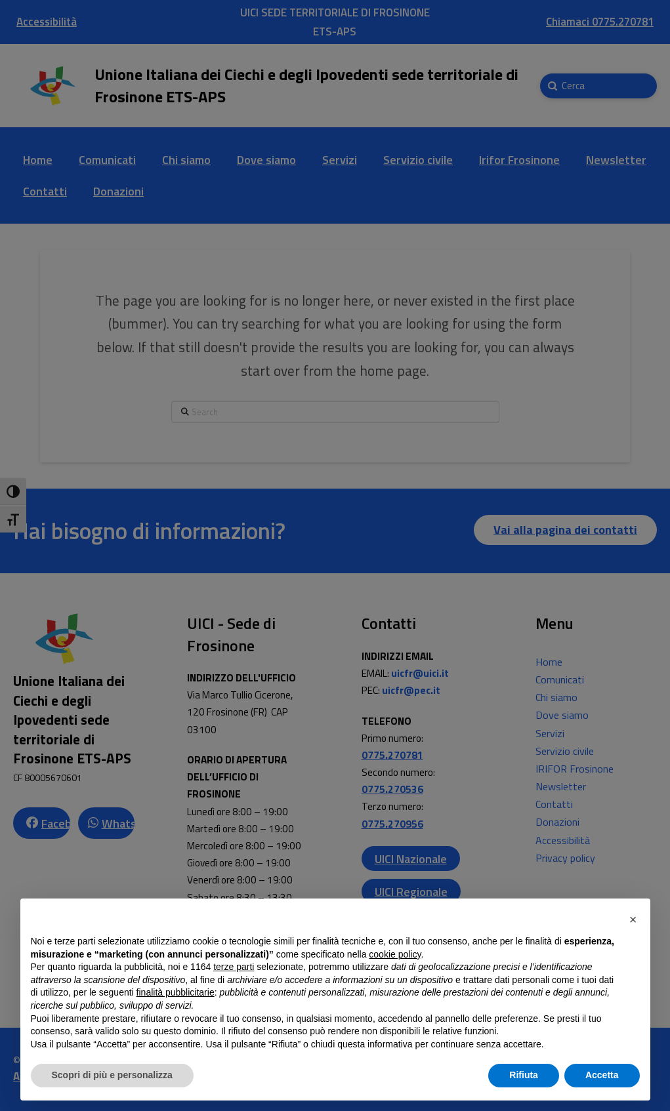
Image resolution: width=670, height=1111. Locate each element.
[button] (633, 919)
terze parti (233, 966)
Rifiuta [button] (523, 1075)
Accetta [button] (602, 1075)
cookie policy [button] (395, 954)
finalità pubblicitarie (175, 992)
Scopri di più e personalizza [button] (112, 1075)
